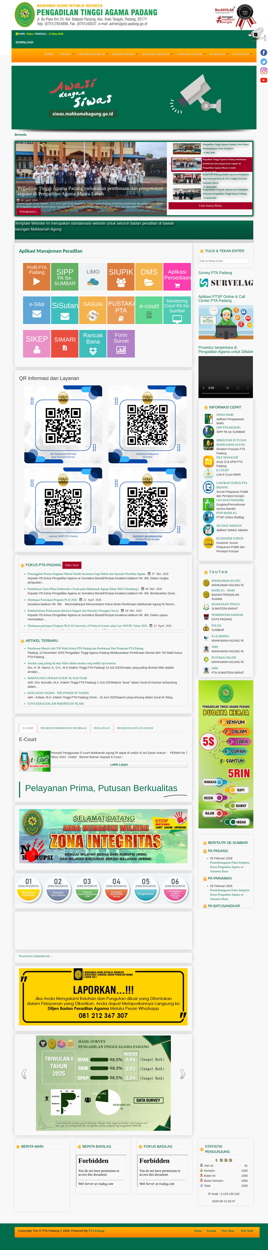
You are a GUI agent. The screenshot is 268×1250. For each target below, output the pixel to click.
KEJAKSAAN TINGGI (226, 604)
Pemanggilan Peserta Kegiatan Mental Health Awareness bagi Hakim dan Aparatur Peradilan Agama (87, 573)
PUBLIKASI (219, 54)
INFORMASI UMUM (94, 54)
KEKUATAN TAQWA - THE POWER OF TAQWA (58, 693)
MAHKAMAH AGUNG (226, 580)
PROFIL (68, 54)
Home (198, 1230)
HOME (49, 54)
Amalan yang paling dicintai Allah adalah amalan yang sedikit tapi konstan (72, 663)
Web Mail (247, 1230)
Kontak (212, 1230)
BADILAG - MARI (223, 590)
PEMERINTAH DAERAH (227, 615)
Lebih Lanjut (119, 764)
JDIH (215, 647)
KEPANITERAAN (125, 54)
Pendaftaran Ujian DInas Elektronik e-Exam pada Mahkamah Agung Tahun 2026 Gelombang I (84, 589)
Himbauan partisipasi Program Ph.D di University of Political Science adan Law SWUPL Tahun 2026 (88, 625)
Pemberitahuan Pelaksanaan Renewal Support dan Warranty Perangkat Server (74, 610)
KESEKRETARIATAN (158, 54)
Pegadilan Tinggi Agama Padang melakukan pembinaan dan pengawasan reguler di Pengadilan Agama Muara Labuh (90, 190)
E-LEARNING (220, 636)
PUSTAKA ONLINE (224, 657)
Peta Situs (228, 1230)
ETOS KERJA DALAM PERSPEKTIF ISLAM (56, 703)
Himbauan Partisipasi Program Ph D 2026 (53, 599)
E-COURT (28, 728)
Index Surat (72, 565)
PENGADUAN (102, 728)
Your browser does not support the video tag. (225, 377)
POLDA (217, 625)
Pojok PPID (243, 54)
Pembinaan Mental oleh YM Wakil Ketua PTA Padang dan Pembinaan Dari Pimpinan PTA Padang (85, 648)
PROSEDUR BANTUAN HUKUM (135, 728)
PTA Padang (96, 1230)
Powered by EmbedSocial (35, 956)
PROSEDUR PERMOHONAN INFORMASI (63, 728)
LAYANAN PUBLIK (191, 54)
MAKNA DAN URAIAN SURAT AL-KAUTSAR (57, 678)
